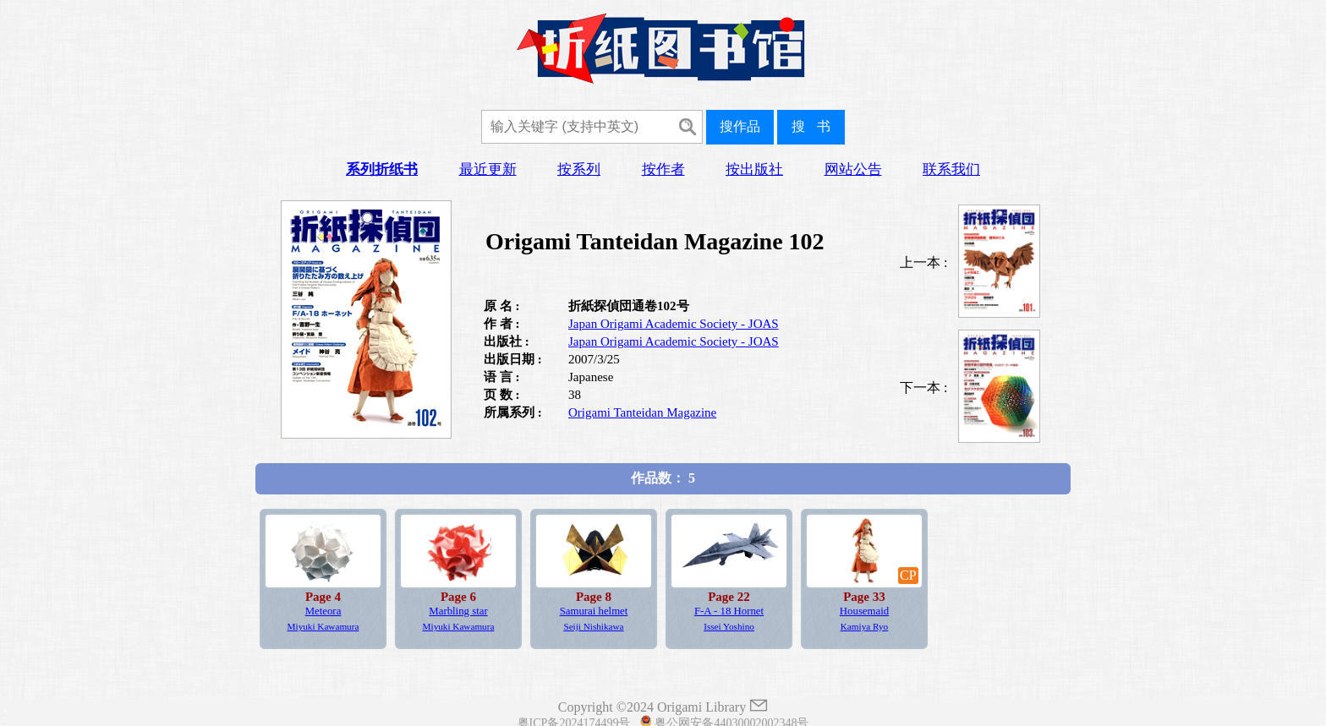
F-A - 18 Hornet (729, 611)
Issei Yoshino (729, 626)
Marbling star (458, 611)
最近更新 (488, 169)
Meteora (323, 611)
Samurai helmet (594, 611)
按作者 (663, 169)
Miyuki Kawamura (323, 626)
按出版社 (754, 169)
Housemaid (864, 611)
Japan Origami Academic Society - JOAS (673, 323)
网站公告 (853, 169)
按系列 (578, 169)
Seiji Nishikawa (593, 626)
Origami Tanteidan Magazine (642, 412)
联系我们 (951, 169)
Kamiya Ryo (864, 626)
